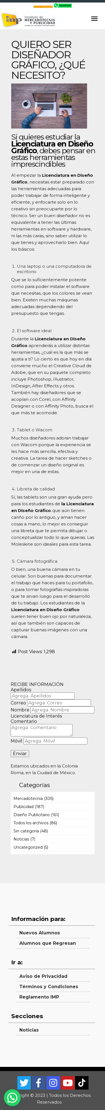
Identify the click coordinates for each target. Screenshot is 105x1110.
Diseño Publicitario (31, 814)
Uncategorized (28, 847)
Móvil (16, 741)
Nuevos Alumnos (39, 933)
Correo (18, 703)
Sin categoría (26, 831)
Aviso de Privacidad (43, 976)
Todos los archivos (30, 822)
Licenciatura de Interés (36, 716)
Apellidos (21, 689)
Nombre (20, 710)
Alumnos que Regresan (47, 943)
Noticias (21, 839)
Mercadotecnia (28, 798)
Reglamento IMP (39, 997)
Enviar (20, 753)
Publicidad (23, 806)
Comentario (24, 721)
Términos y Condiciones (48, 986)
